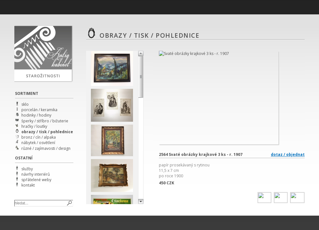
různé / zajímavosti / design (45, 148)
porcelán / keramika (39, 109)
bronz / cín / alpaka (38, 137)
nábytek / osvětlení (38, 142)
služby (27, 169)
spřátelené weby (36, 179)
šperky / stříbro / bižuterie (44, 121)
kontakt (28, 185)
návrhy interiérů (35, 174)
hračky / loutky (34, 126)
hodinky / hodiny (36, 115)
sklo (25, 104)
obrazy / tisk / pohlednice (47, 131)
